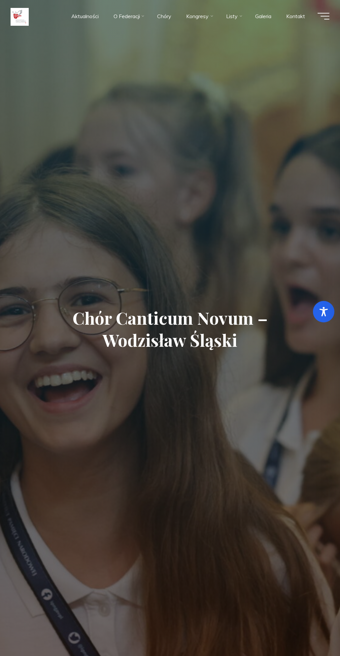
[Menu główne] (323, 16)
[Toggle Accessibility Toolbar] (323, 311)
